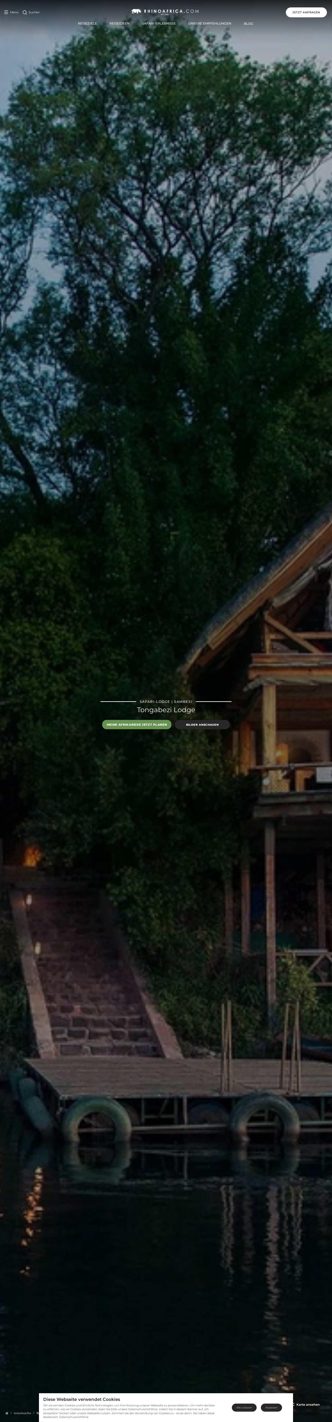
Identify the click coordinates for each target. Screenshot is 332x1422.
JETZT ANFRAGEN (307, 12)
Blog (249, 24)
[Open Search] (31, 12)
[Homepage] (6, 1413)
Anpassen (271, 1407)
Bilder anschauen (202, 724)
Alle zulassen (244, 1407)
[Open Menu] (11, 12)
